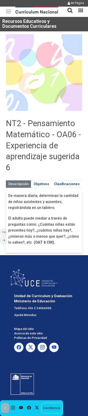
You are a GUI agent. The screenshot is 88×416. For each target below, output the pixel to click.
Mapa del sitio (24, 329)
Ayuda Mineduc (25, 315)
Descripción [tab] (18, 184)
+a (4, 231)
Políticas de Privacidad (30, 338)
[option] (13, 408)
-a (4, 239)
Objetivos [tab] (41, 184)
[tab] (68, 7)
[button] (68, 7)
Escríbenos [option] (51, 408)
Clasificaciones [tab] (67, 184)
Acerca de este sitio (28, 333)
